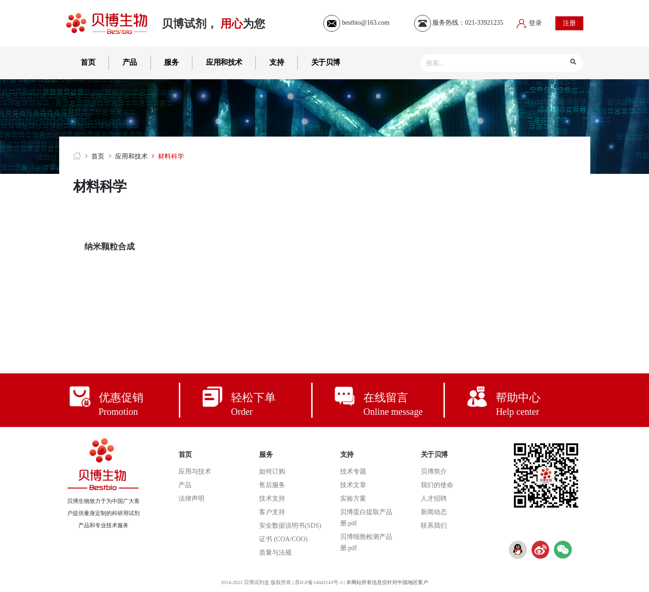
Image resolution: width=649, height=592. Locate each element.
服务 (171, 62)
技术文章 (353, 485)
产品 (130, 62)
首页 (88, 62)
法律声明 (191, 498)
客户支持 (272, 512)
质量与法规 (275, 552)
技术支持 (272, 498)
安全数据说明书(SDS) (290, 525)
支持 (276, 62)
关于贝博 (325, 62)
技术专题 (353, 471)
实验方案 (353, 498)
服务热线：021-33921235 (458, 22)
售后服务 (272, 485)
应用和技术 (224, 62)
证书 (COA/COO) (283, 539)
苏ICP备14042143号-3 (319, 582)
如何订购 (272, 471)
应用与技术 (194, 471)
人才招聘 (434, 498)
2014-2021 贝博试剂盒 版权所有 (255, 582)
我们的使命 (437, 485)
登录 (529, 23)
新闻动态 (434, 512)
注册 (569, 23)
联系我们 (434, 525)
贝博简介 (434, 471)
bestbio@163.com (356, 22)
